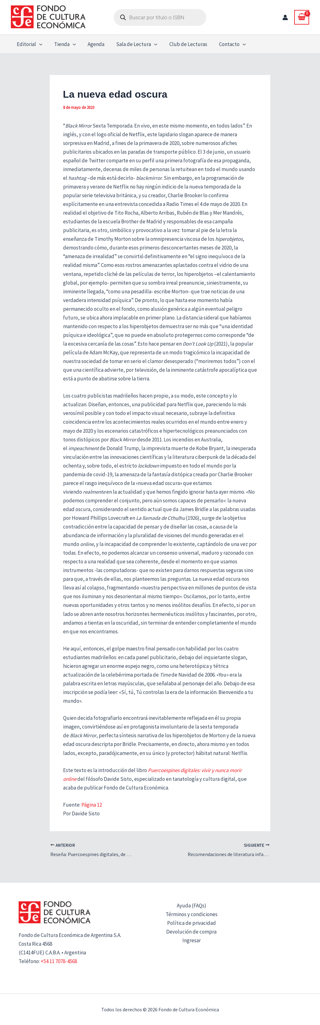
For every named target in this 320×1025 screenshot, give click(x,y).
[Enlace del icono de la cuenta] (285, 17)
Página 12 (91, 804)
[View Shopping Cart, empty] (301, 17)
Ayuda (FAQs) (191, 905)
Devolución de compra (191, 931)
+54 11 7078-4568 (59, 961)
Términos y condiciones (191, 914)
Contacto (225, 44)
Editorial (29, 44)
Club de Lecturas (183, 44)
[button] (38, 44)
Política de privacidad (191, 923)
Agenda (93, 44)
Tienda (63, 44)
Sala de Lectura (132, 44)
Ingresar (191, 940)
